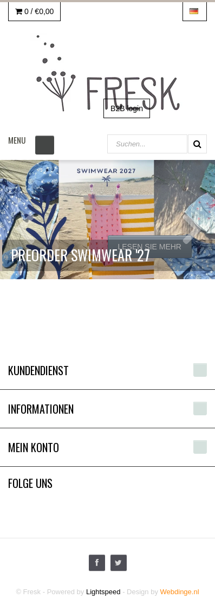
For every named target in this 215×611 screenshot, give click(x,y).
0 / (34, 11)
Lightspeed (103, 592)
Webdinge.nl (179, 592)
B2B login (126, 108)
